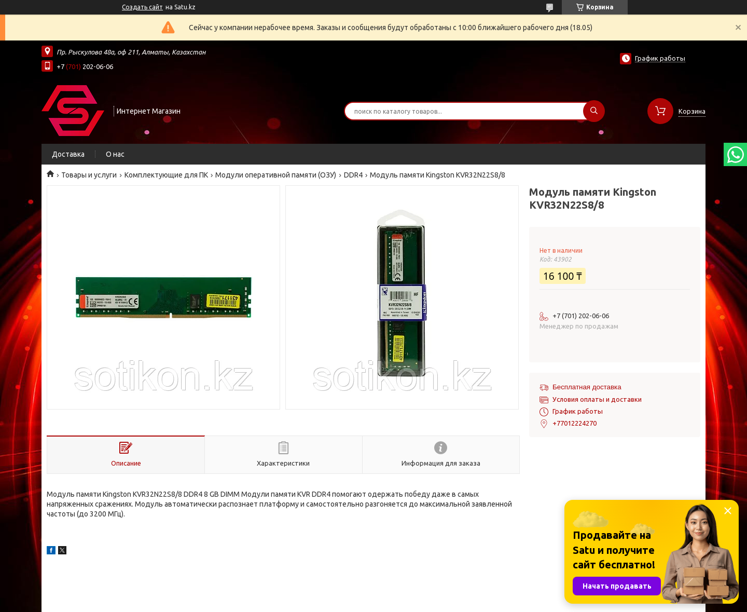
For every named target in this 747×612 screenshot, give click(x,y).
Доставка (68, 154)
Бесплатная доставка (586, 387)
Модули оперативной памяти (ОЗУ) (275, 175)
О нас (115, 154)
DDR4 (353, 175)
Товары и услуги (89, 175)
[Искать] (594, 111)
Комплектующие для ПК (166, 175)
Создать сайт (142, 7)
